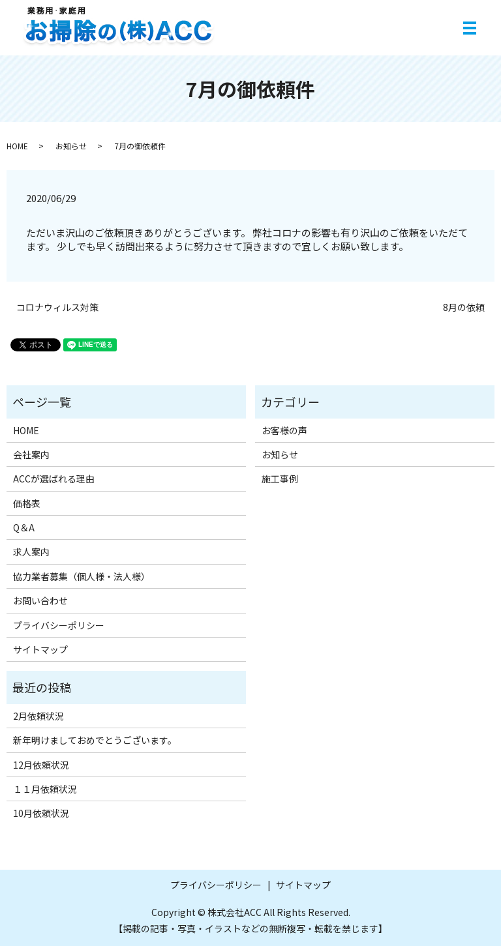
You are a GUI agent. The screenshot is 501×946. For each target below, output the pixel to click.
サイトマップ (40, 649)
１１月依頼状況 (45, 788)
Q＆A (24, 527)
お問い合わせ (40, 600)
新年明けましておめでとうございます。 (95, 739)
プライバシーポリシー (58, 625)
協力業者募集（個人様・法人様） (81, 576)
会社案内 (31, 454)
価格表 (26, 503)
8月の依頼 (464, 307)
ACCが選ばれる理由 (54, 478)
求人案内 (31, 551)
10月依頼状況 (41, 813)
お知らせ (71, 145)
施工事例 (280, 478)
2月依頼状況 (38, 715)
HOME (17, 145)
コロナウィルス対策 (57, 307)
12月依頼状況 (41, 764)
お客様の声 (284, 430)
